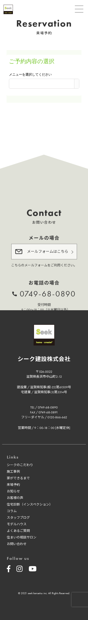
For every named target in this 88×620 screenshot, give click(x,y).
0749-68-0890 (48, 293)
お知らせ (13, 491)
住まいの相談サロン (21, 537)
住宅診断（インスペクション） (30, 504)
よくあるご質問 (18, 531)
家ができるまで (18, 478)
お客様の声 (15, 498)
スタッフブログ (18, 517)
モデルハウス (17, 524)
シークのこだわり (20, 465)
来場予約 (13, 485)
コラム (12, 511)
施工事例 (13, 471)
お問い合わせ (17, 544)
